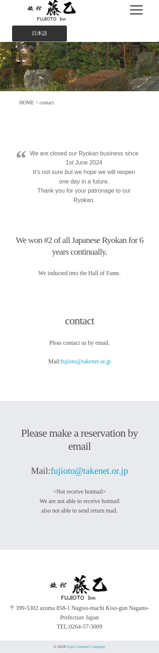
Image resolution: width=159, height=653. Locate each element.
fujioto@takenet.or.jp (86, 361)
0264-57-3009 (39, 47)
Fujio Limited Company (86, 646)
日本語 (39, 33)
